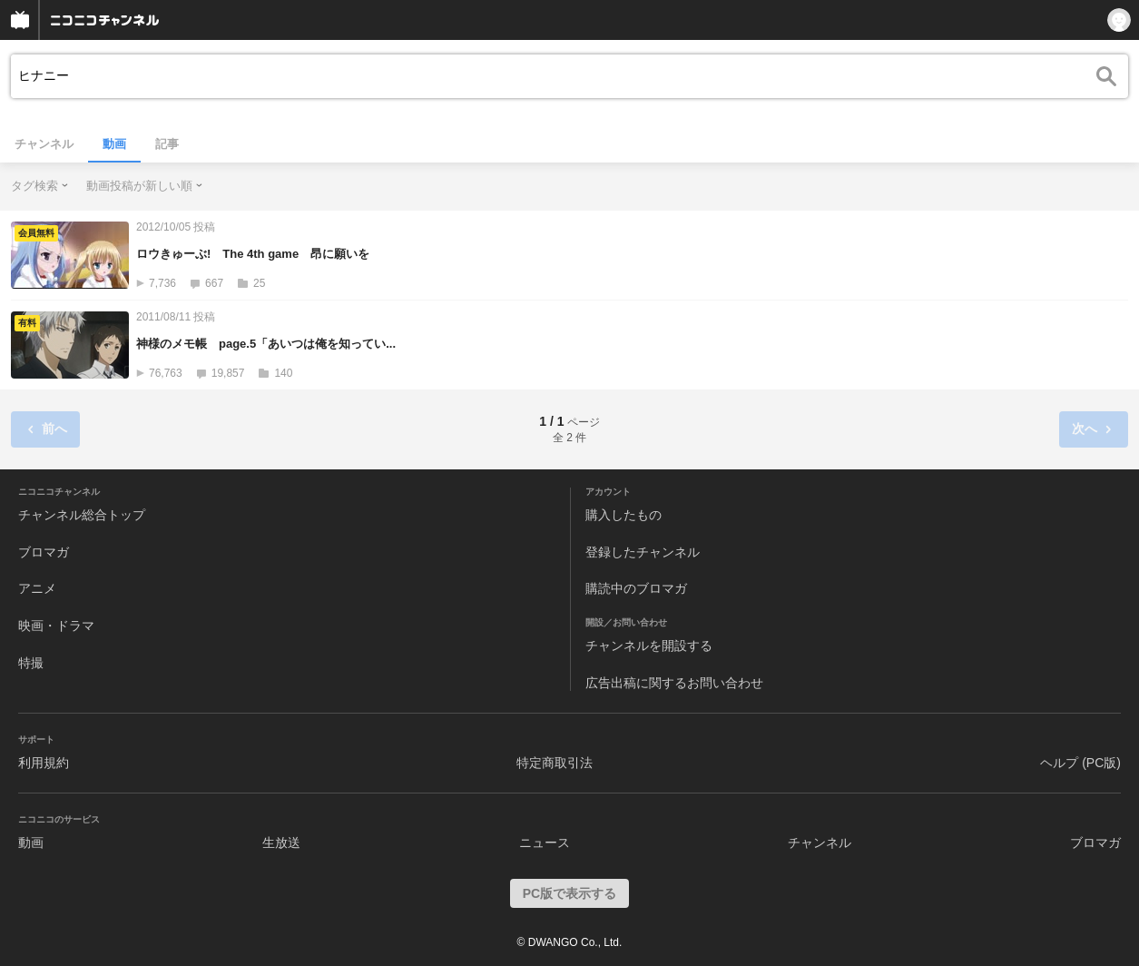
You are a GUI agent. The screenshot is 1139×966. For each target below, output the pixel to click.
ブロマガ (43, 552)
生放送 (281, 842)
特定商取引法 (554, 762)
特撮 (31, 663)
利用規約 (43, 762)
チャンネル (44, 144)
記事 (167, 144)
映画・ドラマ (56, 625)
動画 (114, 144)
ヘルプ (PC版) (1080, 762)
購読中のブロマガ (636, 588)
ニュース (544, 842)
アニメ (37, 588)
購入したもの (623, 515)
